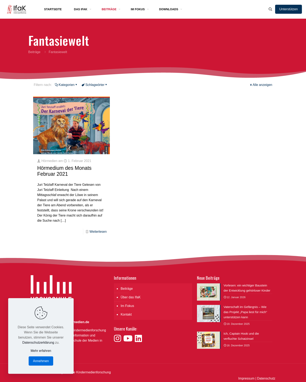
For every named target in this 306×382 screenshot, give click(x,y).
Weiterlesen (98, 231)
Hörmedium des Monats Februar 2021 (64, 171)
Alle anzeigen (260, 85)
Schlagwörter (94, 85)
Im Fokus (127, 306)
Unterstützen (288, 9)
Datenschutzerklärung (38, 342)
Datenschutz (266, 378)
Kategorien (66, 85)
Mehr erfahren (41, 350)
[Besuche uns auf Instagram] (118, 338)
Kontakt (126, 314)
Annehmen (41, 361)
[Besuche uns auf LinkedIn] (138, 338)
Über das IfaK (131, 297)
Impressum (246, 378)
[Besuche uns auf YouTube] (129, 338)
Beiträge (34, 52)
